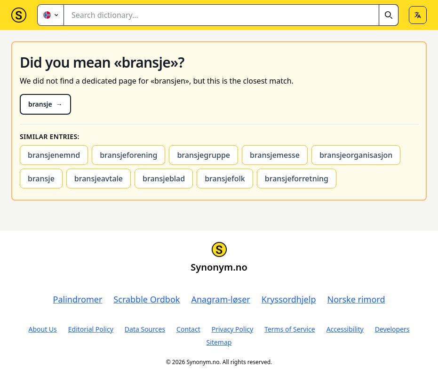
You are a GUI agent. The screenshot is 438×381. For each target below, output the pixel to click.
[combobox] (231, 15)
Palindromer (78, 299)
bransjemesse (275, 155)
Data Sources (145, 329)
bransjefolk (225, 178)
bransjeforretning (296, 178)
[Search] (388, 15)
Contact (188, 329)
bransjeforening (128, 155)
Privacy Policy (232, 329)
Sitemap (219, 342)
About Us (42, 329)
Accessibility (345, 329)
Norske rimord (356, 299)
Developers (392, 329)
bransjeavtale (98, 178)
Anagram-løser (220, 299)
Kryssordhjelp (289, 299)
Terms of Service (289, 329)
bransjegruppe (203, 155)
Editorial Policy (90, 329)
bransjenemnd (54, 155)
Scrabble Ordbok (146, 299)
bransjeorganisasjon (355, 155)
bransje (41, 178)
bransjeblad (164, 178)
